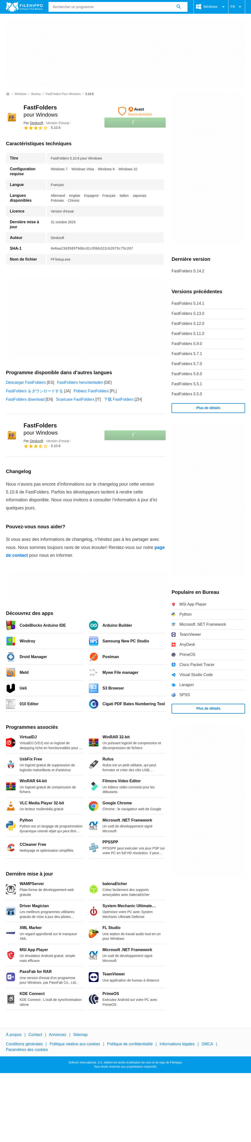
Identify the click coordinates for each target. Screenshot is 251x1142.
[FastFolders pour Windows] (63, 94)
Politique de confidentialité (130, 1044)
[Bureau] (36, 94)
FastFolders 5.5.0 (187, 394)
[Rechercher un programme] (179, 7)
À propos (14, 1035)
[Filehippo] (24, 7)
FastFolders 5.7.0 (187, 364)
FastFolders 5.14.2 (188, 271)
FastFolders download (25, 399)
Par (33, 123)
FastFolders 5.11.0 (188, 334)
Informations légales (177, 1044)
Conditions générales (24, 1044)
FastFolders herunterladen (80, 382)
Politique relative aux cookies (75, 1044)
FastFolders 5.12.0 (188, 323)
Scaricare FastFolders (75, 399)
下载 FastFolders (119, 399)
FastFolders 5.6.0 (187, 374)
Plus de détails (208, 408)
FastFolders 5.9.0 (187, 344)
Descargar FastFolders (26, 382)
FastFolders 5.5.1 (187, 384)
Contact (35, 1035)
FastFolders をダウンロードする (34, 391)
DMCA (207, 1044)
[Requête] (118, 7)
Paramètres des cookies (27, 1049)
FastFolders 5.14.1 (188, 303)
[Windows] (20, 94)
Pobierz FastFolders (91, 391)
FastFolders (41, 429)
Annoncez (57, 1035)
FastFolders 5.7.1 (187, 354)
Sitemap (80, 1035)
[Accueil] (8, 94)
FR (236, 7)
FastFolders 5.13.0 (188, 313)
